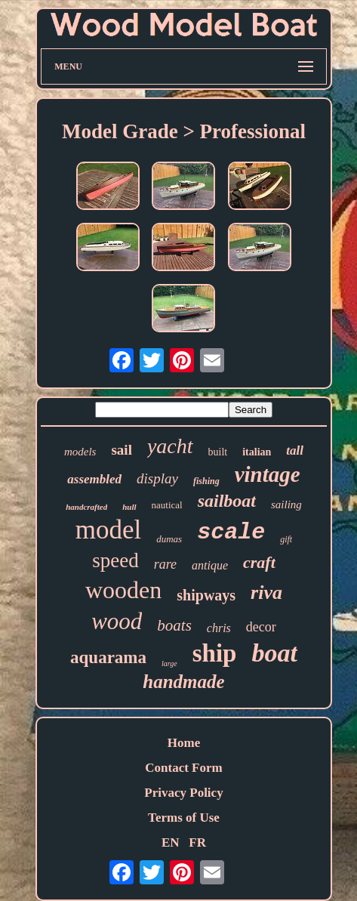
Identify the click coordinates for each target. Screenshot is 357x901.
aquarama (108, 657)
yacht (170, 446)
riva (266, 592)
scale (231, 532)
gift (286, 539)
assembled (94, 479)
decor (261, 626)
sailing (286, 504)
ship (214, 653)
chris (219, 628)
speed (115, 560)
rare (165, 564)
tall (294, 450)
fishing (206, 481)
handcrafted (86, 506)
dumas (169, 539)
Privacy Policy (183, 792)
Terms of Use (184, 817)
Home (184, 743)
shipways (206, 595)
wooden (123, 589)
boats (174, 625)
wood (116, 621)
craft (259, 562)
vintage (267, 474)
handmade (183, 681)
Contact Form (183, 768)
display (157, 478)
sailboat (227, 501)
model (108, 530)
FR (197, 842)
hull (129, 506)
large (169, 663)
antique (210, 565)
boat (274, 653)
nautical (167, 505)
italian (256, 452)
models (80, 452)
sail (121, 450)
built (218, 452)
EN (171, 842)
